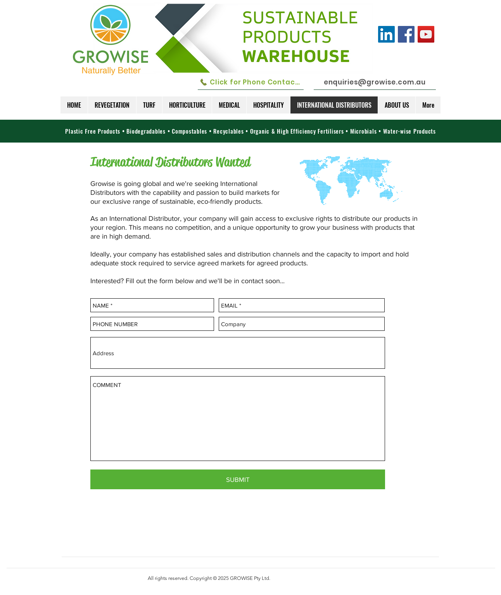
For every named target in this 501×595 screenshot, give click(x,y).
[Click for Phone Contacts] (251, 82)
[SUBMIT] (237, 479)
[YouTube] (426, 34)
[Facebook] (406, 34)
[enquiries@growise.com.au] (375, 82)
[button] (112, 104)
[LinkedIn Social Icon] (386, 34)
